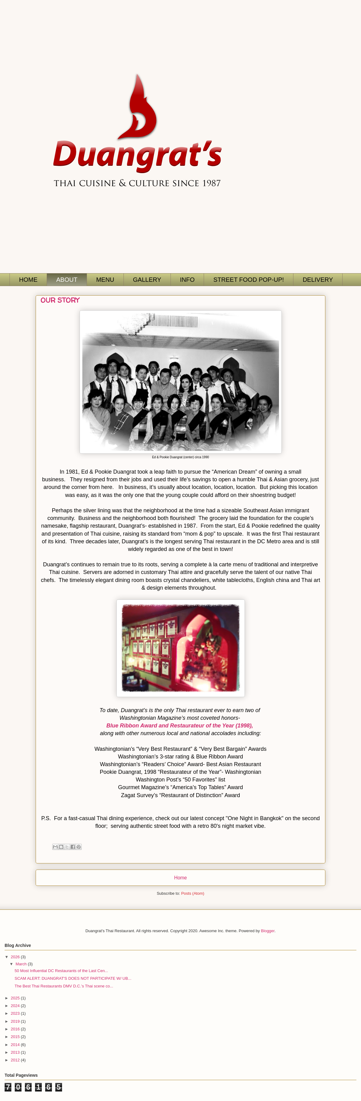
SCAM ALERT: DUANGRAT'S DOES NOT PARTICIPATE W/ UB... (72, 978)
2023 (16, 1013)
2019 (16, 1021)
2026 (16, 957)
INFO (187, 279)
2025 (16, 998)
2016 (16, 1029)
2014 (16, 1044)
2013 (16, 1052)
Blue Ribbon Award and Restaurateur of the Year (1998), (179, 726)
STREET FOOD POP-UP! (248, 279)
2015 (16, 1036)
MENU (105, 279)
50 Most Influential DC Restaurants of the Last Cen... (61, 970)
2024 (16, 1005)
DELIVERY (318, 279)
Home (180, 877)
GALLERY (147, 279)
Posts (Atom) (192, 893)
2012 (16, 1060)
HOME (28, 279)
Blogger (267, 930)
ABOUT (66, 279)
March (22, 964)
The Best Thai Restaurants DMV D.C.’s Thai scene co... (63, 986)
